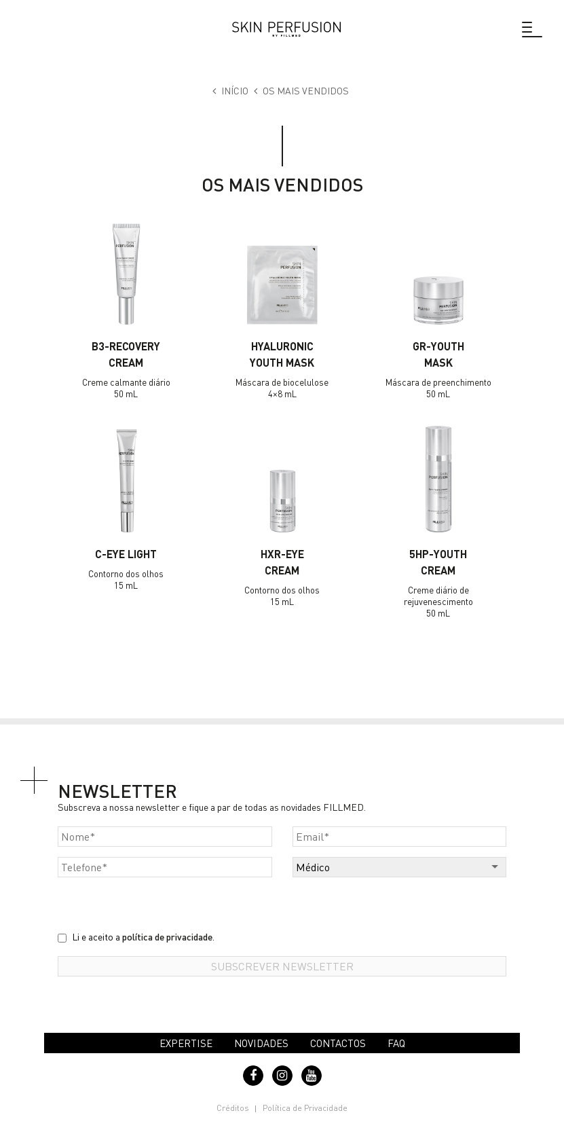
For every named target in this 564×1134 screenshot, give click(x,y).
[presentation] (161, 903)
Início (234, 90)
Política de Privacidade (305, 1108)
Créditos (233, 1108)
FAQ (396, 1043)
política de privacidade (167, 936)
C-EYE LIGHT (126, 554)
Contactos (338, 1043)
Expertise (185, 1043)
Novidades (261, 1043)
